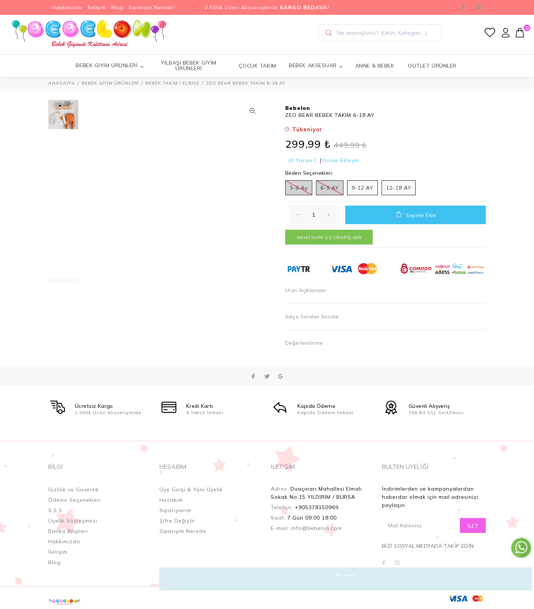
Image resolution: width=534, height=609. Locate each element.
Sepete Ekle (415, 214)
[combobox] (380, 32)
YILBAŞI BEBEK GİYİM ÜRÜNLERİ (189, 65)
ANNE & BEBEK (375, 65)
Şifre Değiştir (177, 520)
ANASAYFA (61, 83)
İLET (472, 526)
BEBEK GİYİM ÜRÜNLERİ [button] (110, 65)
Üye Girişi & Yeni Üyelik (191, 489)
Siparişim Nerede (182, 531)
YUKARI (520, 578)
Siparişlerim (175, 510)
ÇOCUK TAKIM (257, 65)
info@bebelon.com (316, 528)
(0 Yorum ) (302, 160)
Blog (117, 7)
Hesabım (171, 500)
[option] (63, 118)
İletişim (97, 7)
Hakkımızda (67, 7)
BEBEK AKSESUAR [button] (316, 65)
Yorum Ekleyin (340, 160)
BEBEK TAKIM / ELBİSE (172, 83)
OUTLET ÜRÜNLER (432, 65)
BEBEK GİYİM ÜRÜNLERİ (110, 83)
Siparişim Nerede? (152, 7)
